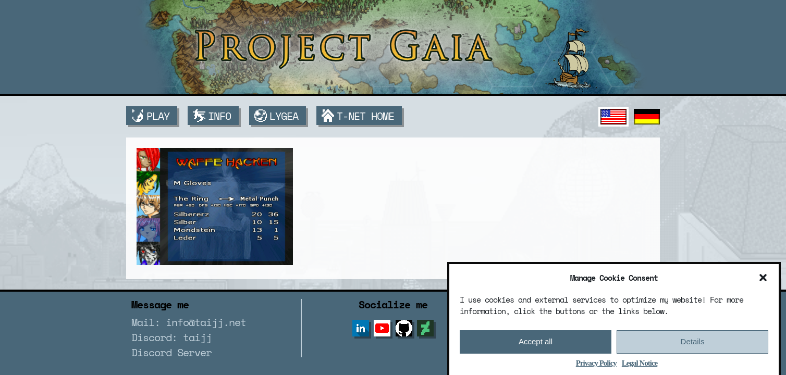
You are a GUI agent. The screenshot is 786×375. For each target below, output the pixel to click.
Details (693, 344)
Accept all (535, 344)
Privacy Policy (596, 365)
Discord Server (171, 352)
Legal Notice (639, 365)
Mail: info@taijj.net (188, 322)
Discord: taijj (171, 337)
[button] (763, 280)
